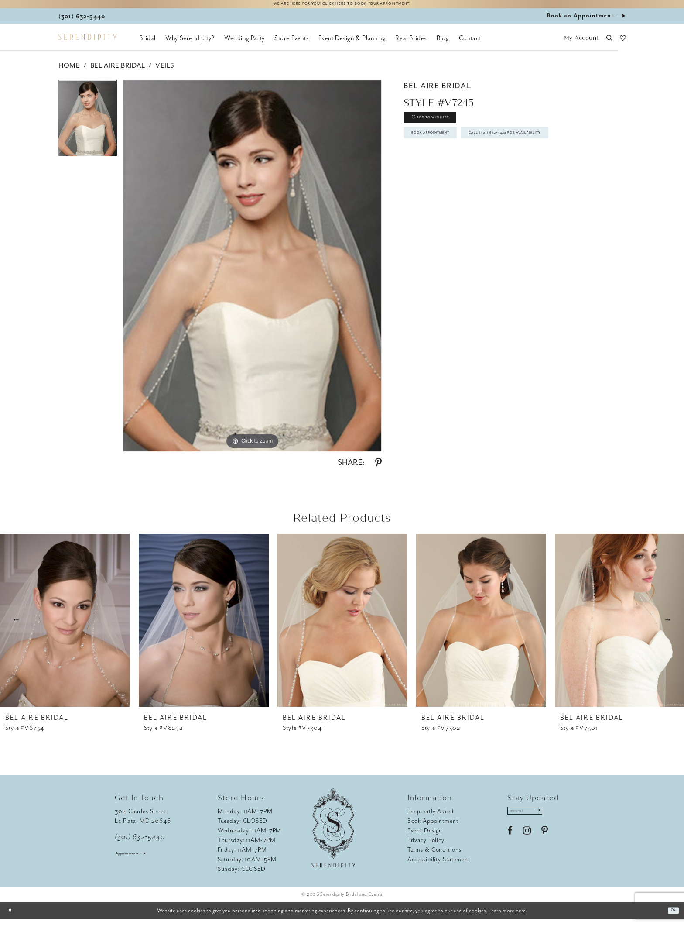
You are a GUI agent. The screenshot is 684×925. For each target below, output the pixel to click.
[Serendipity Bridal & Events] (87, 43)
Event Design (425, 835)
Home (69, 71)
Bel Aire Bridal (117, 71)
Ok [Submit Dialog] (670, 916)
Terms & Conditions (434, 855)
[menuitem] (147, 43)
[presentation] (65, 625)
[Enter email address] (536, 819)
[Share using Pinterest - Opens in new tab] (378, 468)
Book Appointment (449, 154)
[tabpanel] (87, 127)
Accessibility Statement (438, 864)
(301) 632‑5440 (140, 842)
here (521, 915)
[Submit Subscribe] (558, 819)
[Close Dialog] (13, 916)
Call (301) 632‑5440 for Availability (477, 178)
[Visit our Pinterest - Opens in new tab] (544, 842)
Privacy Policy (426, 845)
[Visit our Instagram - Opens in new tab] (527, 842)
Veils (164, 71)
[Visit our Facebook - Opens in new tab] (510, 842)
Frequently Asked (430, 816)
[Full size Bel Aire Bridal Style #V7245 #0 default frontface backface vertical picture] (252, 271)
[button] (581, 44)
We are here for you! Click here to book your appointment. (342, 7)
